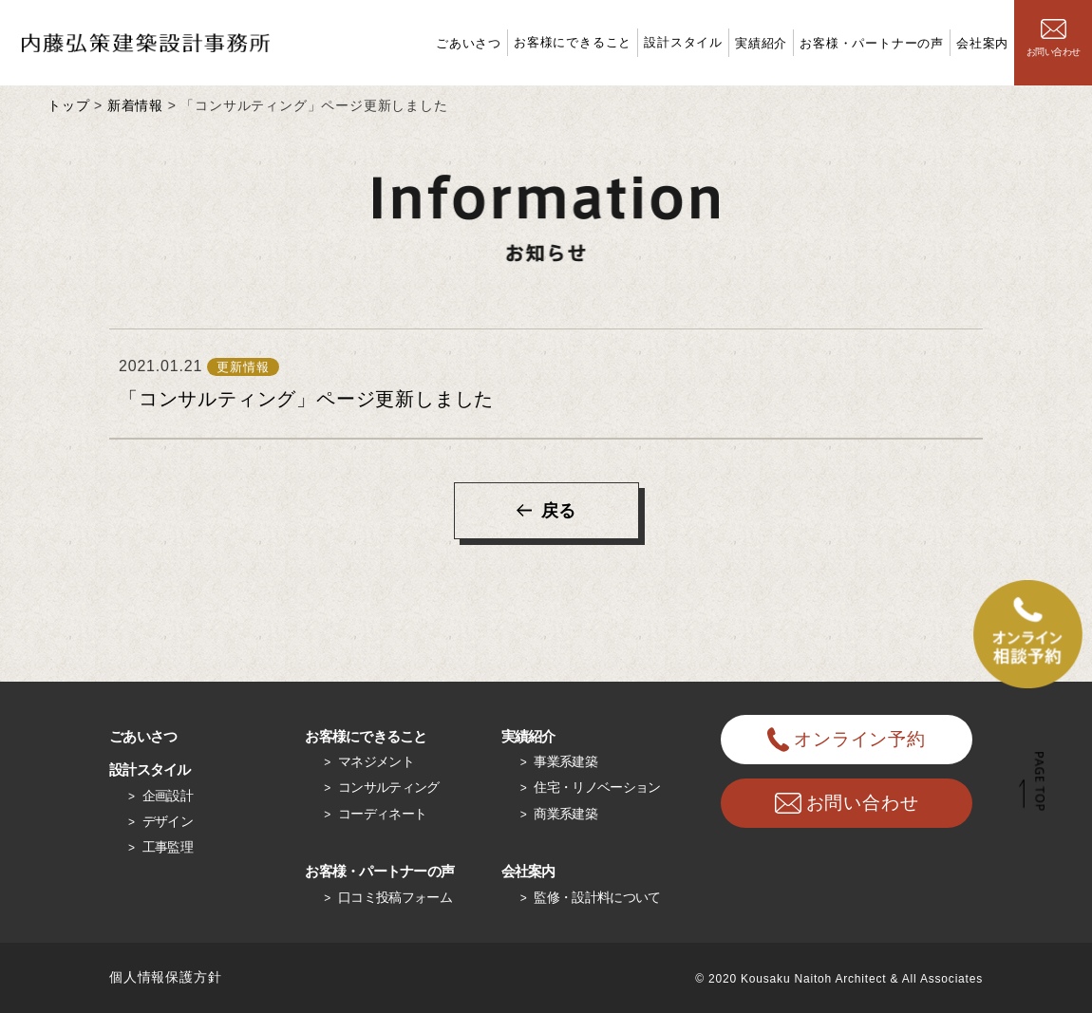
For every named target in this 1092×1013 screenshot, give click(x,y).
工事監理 (167, 846)
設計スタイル (683, 42)
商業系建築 (565, 813)
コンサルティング (388, 787)
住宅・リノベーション (597, 787)
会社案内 (982, 43)
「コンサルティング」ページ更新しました (306, 398)
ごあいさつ (468, 43)
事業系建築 (565, 761)
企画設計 (167, 795)
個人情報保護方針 (165, 977)
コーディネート (382, 813)
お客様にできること (572, 42)
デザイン (167, 821)
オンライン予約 (846, 739)
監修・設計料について (597, 897)
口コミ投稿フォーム (395, 897)
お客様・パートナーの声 (872, 43)
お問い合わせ (1053, 38)
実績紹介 (761, 43)
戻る (559, 510)
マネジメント (376, 761)
